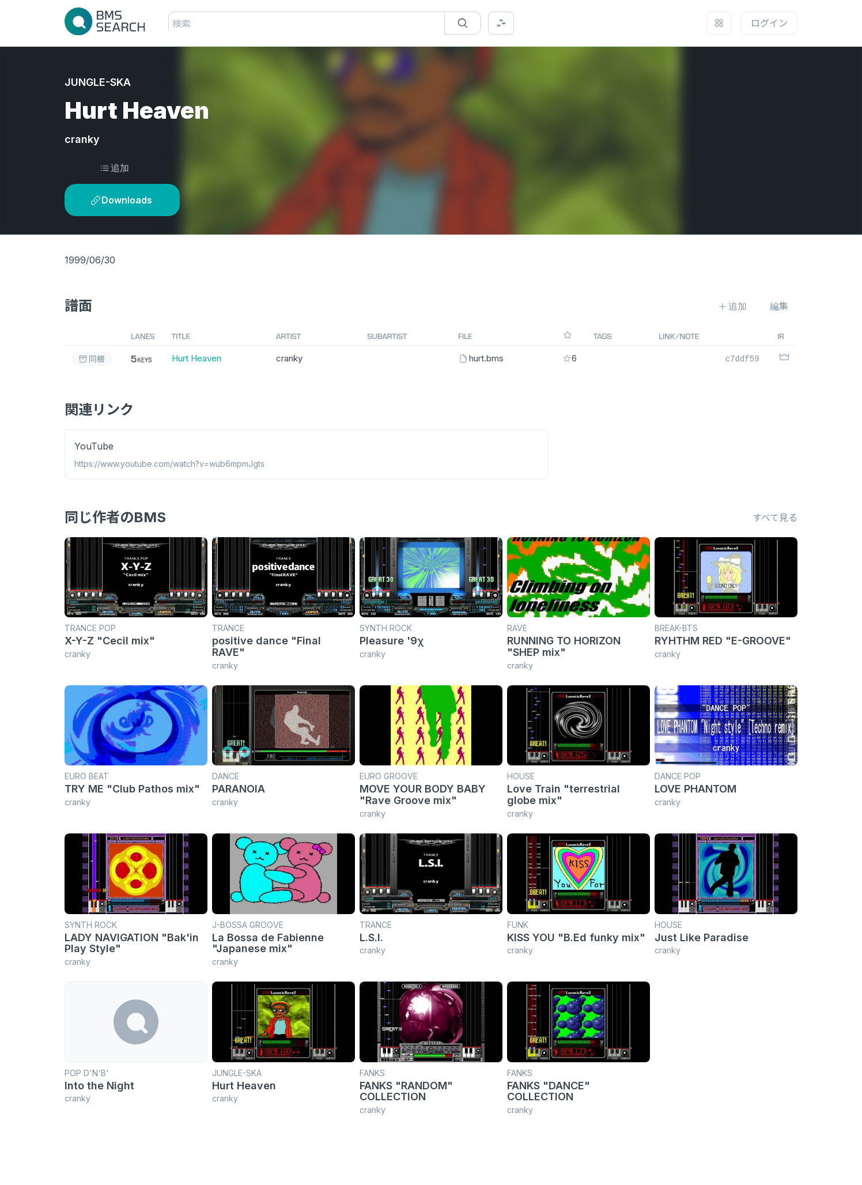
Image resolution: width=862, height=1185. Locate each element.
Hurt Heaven (196, 358)
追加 (114, 167)
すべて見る (775, 517)
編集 (779, 306)
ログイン (769, 23)
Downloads (121, 200)
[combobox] (173, 24)
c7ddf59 (742, 358)
